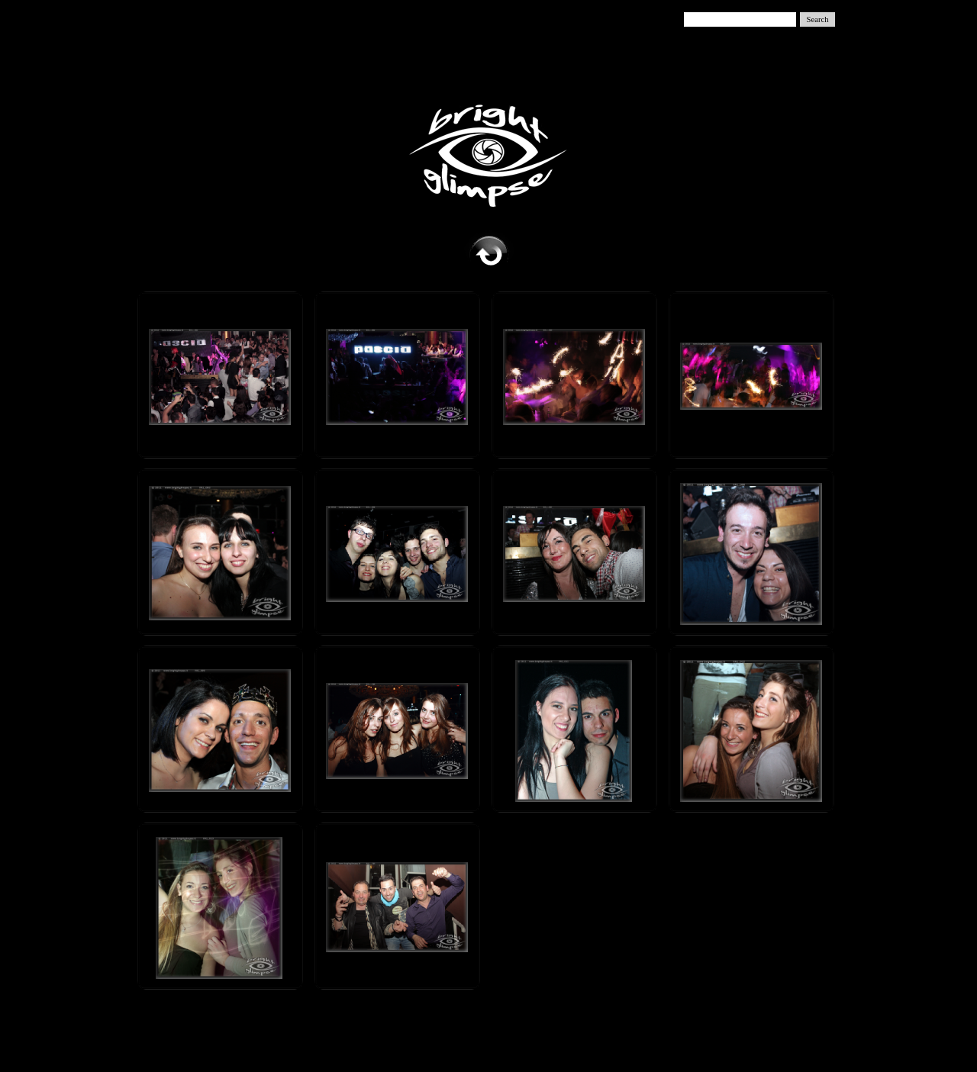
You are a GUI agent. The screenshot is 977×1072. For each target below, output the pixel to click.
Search (818, 19)
